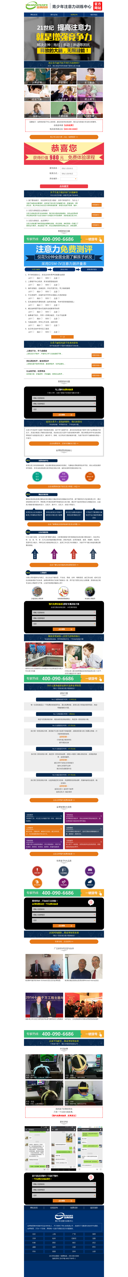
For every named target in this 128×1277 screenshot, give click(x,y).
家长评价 (64, 1122)
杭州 (54, 1238)
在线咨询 (54, 1208)
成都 (34, 1247)
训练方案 (64, 693)
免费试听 (74, 1208)
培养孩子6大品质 (64, 861)
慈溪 (54, 1251)
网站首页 (34, 1208)
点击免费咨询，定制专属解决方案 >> (64, 443)
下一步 (62, 337)
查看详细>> (96, 355)
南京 (74, 1243)
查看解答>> (96, 205)
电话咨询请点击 (64, 129)
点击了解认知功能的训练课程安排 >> (64, 565)
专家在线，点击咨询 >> (64, 941)
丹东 (34, 1251)
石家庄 (74, 1238)
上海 (54, 1234)
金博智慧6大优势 (64, 807)
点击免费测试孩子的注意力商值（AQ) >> (64, 486)
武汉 (94, 1243)
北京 (34, 1234)
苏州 (74, 1251)
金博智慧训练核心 (64, 450)
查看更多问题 (64, 231)
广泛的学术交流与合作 (64, 948)
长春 (34, 1243)
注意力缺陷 (36, 269)
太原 (94, 1251)
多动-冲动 (64, 269)
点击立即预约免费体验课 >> (64, 800)
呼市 (94, 1247)
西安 (54, 1243)
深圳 (94, 1234)
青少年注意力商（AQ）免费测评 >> (64, 137)
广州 (74, 1234)
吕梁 (74, 1247)
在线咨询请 (64, 125)
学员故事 (64, 1049)
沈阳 (94, 1238)
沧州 (54, 1247)
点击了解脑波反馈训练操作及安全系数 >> (64, 524)
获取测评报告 (92, 269)
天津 (34, 1238)
